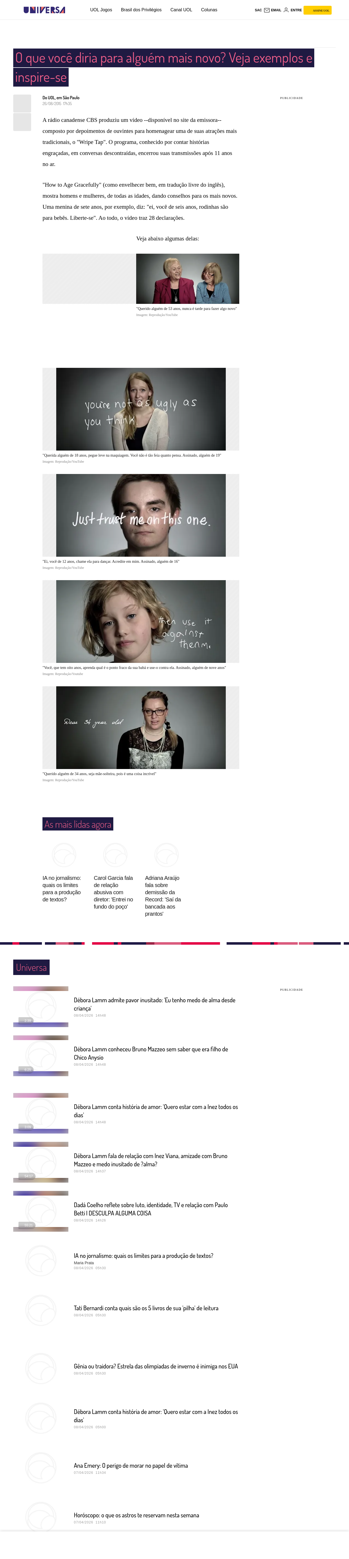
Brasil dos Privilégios (141, 9)
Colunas (209, 9)
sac (258, 10)
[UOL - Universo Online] (70, 10)
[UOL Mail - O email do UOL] (272, 10)
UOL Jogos (101, 9)
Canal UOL (181, 9)
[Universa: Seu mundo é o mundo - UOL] (44, 10)
